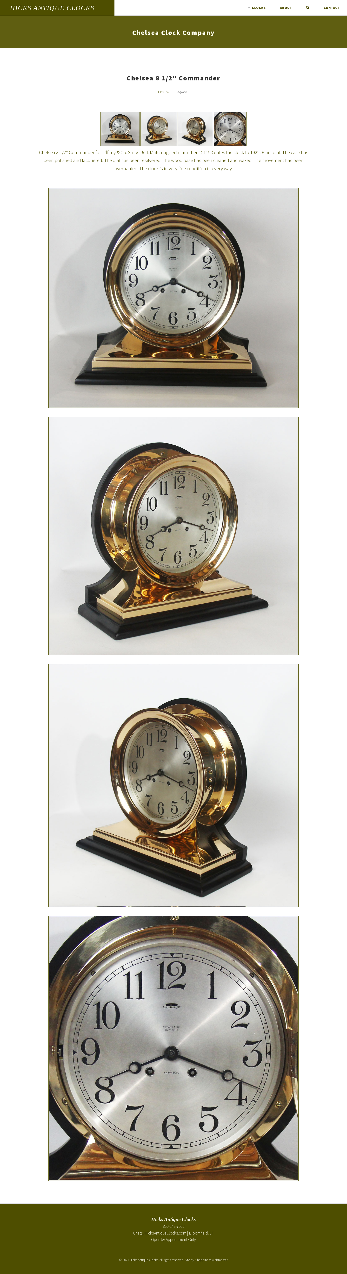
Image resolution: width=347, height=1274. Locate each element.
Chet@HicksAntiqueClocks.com (159, 1233)
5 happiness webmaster (211, 1260)
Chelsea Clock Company (173, 32)
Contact (332, 8)
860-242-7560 (173, 1226)
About (286, 8)
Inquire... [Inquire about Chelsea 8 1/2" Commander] (183, 92)
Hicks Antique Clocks (52, 8)
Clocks (257, 8)
